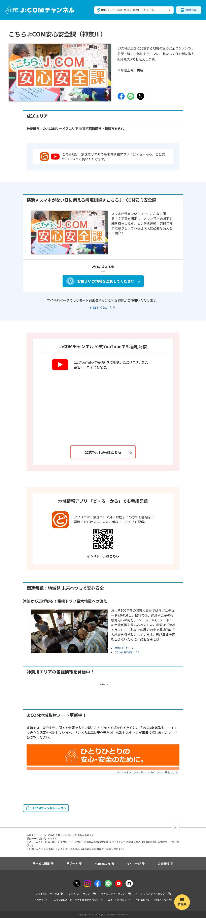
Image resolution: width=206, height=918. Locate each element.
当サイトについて (119, 900)
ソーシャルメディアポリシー (153, 893)
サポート (74, 863)
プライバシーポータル (49, 893)
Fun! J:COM (104, 863)
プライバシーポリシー (82, 893)
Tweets (103, 684)
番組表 (182, 904)
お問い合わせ (163, 900)
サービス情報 (43, 863)
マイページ (136, 863)
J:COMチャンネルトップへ (49, 808)
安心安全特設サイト (127, 652)
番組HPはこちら (125, 648)
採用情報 (142, 900)
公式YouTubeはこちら (108, 452)
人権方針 (40, 900)
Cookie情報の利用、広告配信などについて (77, 900)
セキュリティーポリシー (116, 893)
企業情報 (165, 863)
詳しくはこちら (104, 307)
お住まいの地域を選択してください (106, 281)
